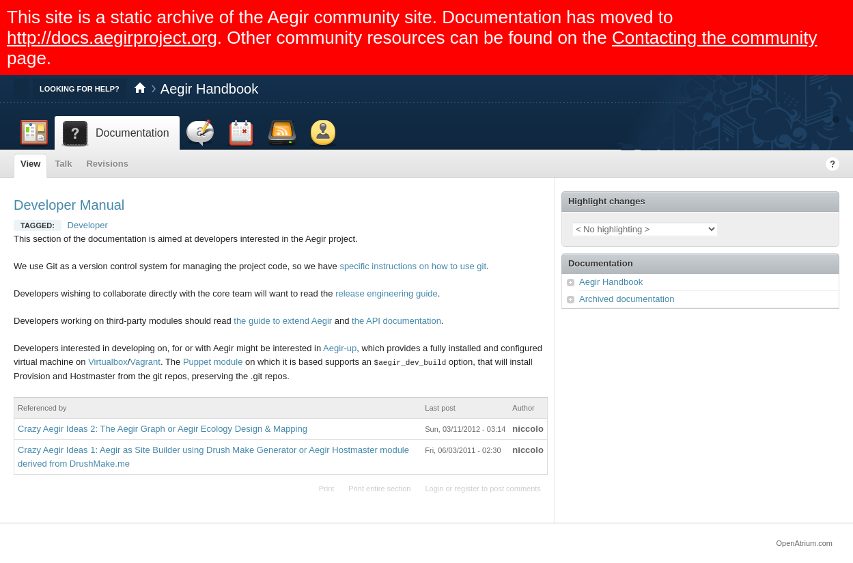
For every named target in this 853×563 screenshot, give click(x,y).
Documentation (600, 263)
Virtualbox (108, 362)
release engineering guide (386, 293)
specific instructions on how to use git (412, 266)
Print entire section (379, 488)
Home (140, 89)
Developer (88, 225)
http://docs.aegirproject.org (112, 37)
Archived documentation (626, 299)
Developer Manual (69, 204)
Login (434, 488)
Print (327, 488)
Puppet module (212, 362)
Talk (63, 164)
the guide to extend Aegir (283, 321)
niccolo (528, 428)
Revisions (107, 164)
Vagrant (145, 362)
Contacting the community (714, 37)
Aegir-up (339, 348)
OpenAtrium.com (804, 542)
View (30, 164)
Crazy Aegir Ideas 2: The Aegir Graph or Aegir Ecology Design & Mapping (162, 428)
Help (832, 164)
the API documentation (396, 321)
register (466, 488)
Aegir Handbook (209, 88)
